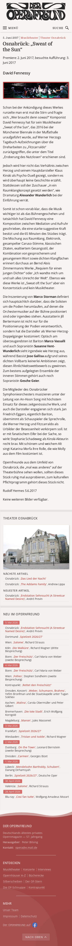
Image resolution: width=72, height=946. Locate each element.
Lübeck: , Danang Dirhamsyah (32, 768)
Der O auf (17, 925)
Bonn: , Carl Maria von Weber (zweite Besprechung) (33, 658)
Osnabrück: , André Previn (35, 629)
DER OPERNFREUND (17, 826)
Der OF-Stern (33, 881)
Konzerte (29, 869)
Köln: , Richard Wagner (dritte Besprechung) (31, 649)
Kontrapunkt (37, 887)
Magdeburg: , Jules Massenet (28, 720)
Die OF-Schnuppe (14, 887)
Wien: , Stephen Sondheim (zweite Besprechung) (30, 678)
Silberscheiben (12, 881)
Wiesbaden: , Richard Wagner (35, 736)
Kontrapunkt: (28, 685)
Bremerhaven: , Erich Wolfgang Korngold (33, 713)
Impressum (10, 916)
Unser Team (10, 910)
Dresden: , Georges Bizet (26, 756)
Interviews (44, 869)
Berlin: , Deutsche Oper (31, 775)
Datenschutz (29, 916)
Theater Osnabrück (53, 37)
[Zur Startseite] (36, 11)
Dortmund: (24, 637)
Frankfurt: (23, 731)
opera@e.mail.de (26, 847)
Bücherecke (36, 875)
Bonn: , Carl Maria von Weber (33, 670)
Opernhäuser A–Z (14, 875)
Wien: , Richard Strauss (25, 642)
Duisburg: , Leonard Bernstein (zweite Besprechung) (32, 749)
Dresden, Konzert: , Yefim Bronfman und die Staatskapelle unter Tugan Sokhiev (36, 694)
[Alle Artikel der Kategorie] (36, 547)
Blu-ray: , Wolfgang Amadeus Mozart (37, 797)
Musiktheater (29, 37)
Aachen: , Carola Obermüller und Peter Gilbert (34, 704)
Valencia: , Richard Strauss (27, 786)
